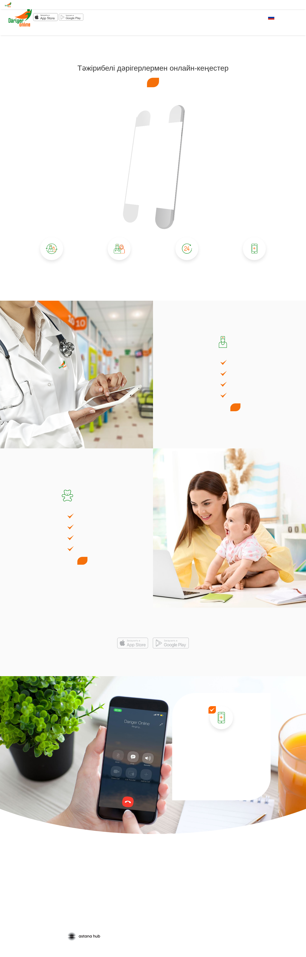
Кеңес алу (153, 82)
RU (271, 17)
